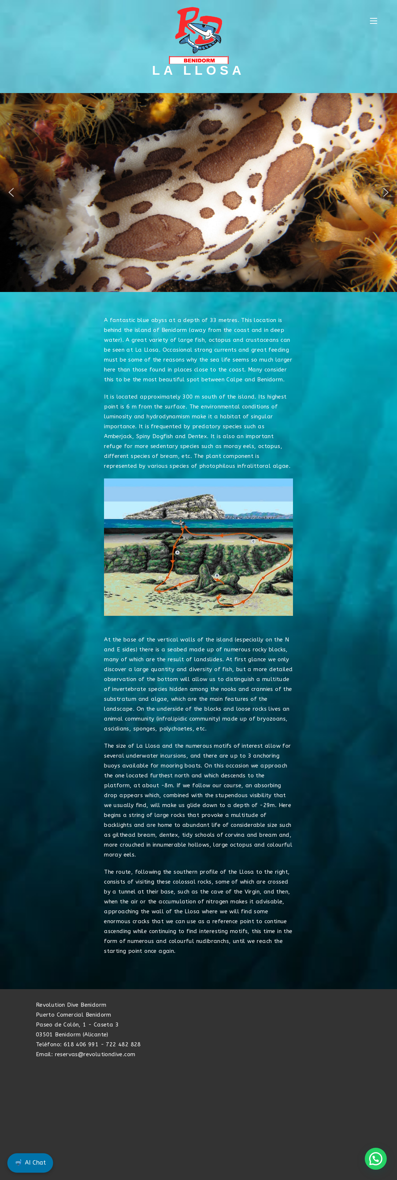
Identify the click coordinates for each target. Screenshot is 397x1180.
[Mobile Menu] (373, 21)
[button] (11, 192)
